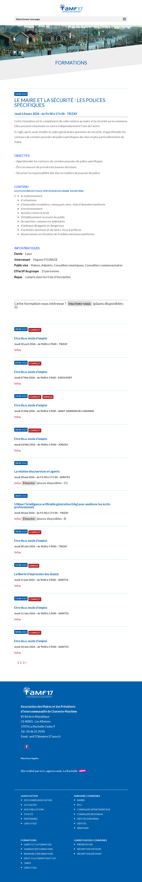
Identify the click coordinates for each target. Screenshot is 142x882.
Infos (17, 350)
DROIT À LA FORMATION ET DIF (40, 858)
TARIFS (27, 863)
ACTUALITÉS (30, 805)
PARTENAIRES (31, 818)
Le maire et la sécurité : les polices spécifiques (59, 102)
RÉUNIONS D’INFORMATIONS (38, 854)
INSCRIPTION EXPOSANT (89, 854)
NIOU (42, 771)
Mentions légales (30, 758)
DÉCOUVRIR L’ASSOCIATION (38, 800)
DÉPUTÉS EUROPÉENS (88, 818)
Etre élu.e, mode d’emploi (30, 338)
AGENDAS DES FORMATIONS (38, 849)
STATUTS (28, 814)
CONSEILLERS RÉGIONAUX (90, 814)
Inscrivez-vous (79, 303)
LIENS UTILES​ (30, 823)
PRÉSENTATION (85, 844)
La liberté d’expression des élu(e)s (36, 574)
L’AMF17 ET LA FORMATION (37, 844)
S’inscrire (28, 483)
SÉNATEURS (83, 828)
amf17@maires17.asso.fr (45, 736)
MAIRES (81, 800)
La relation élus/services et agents (37, 471)
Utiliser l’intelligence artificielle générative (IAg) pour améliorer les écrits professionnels (62, 505)
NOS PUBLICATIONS (34, 809)
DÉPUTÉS (81, 823)
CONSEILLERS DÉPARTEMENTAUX (93, 809)
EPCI (79, 805)
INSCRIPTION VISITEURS (89, 849)
